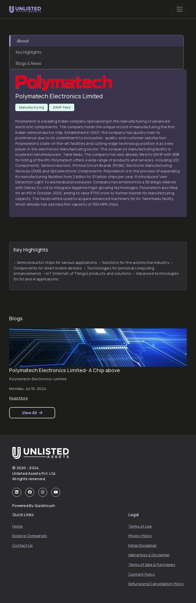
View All (32, 413)
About (23, 41)
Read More (18, 398)
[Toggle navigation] (180, 9)
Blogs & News (28, 63)
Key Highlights (29, 52)
